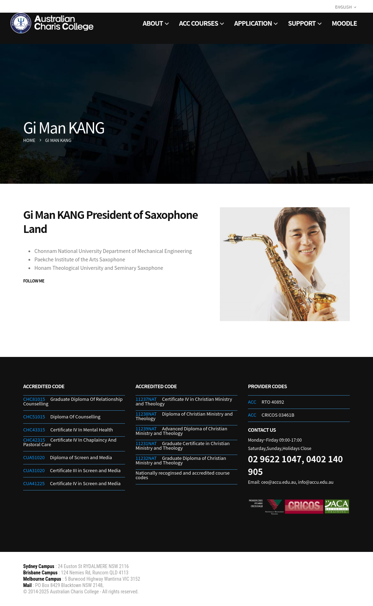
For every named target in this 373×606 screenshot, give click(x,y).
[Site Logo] (53, 23)
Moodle (344, 22)
